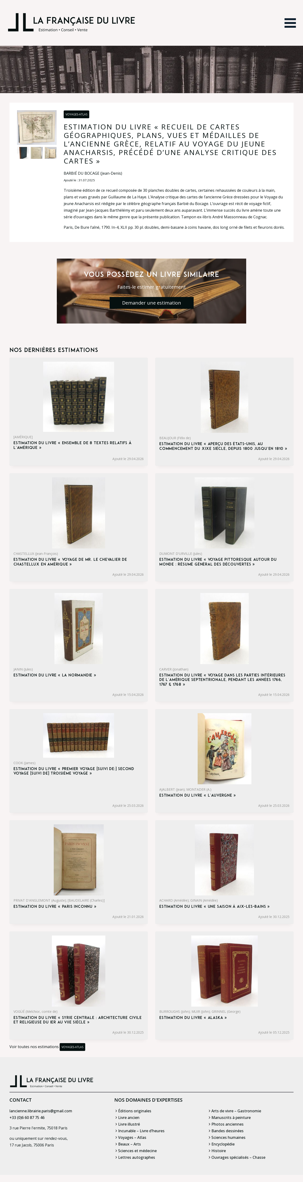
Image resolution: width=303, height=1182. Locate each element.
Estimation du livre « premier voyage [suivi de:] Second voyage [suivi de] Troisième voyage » (73, 771)
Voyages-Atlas (76, 114)
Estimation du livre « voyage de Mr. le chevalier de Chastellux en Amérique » (70, 562)
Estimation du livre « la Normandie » (54, 675)
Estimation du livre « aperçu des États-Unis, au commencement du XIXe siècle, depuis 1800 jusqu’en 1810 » (223, 446)
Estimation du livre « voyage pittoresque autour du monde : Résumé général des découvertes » (218, 562)
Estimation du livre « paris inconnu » (55, 907)
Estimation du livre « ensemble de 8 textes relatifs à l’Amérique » (72, 445)
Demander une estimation (151, 303)
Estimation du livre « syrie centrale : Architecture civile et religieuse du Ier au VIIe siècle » (77, 1020)
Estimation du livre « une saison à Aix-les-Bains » (214, 907)
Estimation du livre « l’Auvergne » (197, 796)
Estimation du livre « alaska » (193, 1018)
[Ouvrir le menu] (290, 23)
